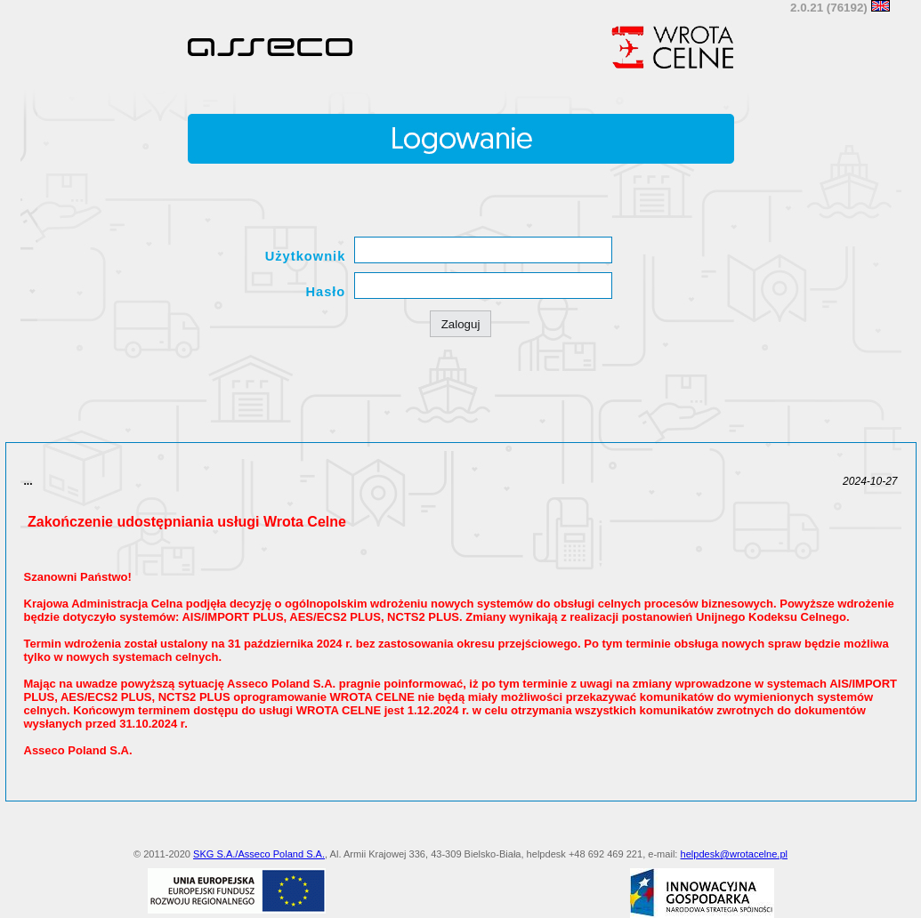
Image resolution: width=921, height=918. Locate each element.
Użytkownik (305, 256)
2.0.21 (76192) (830, 7)
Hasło (325, 292)
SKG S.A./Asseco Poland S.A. (259, 854)
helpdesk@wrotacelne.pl (734, 854)
